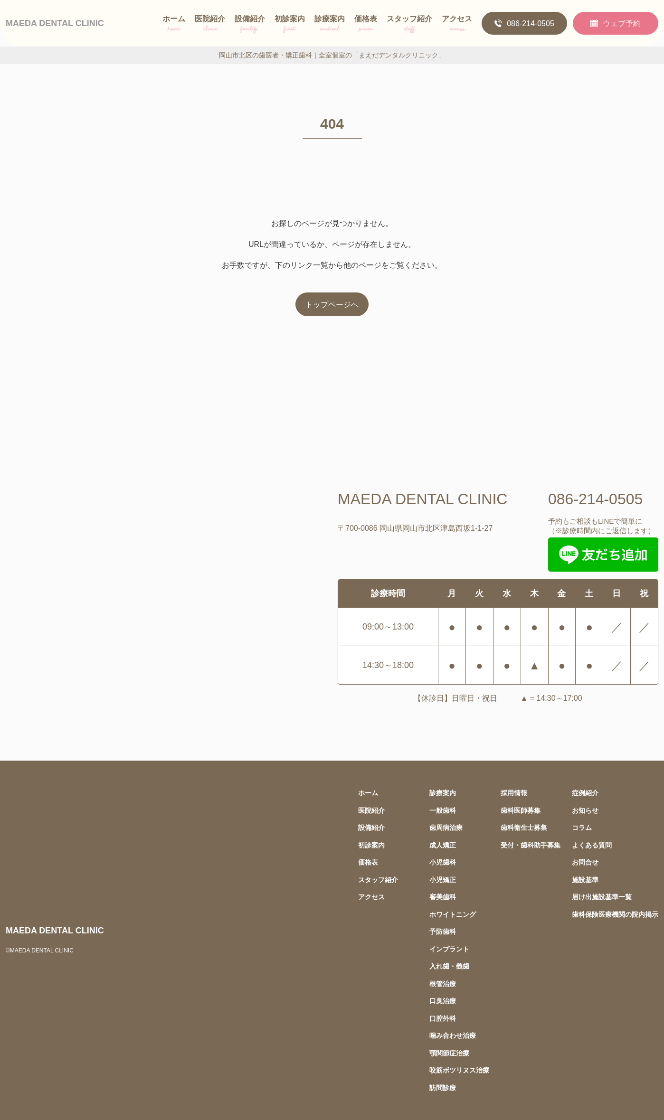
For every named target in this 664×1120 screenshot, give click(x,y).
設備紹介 (250, 25)
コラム (582, 827)
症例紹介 (585, 793)
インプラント (449, 949)
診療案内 (329, 25)
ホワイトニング (452, 914)
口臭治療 (442, 1001)
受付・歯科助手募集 (530, 845)
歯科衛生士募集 (524, 827)
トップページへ (332, 304)
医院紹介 (210, 25)
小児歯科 (442, 862)
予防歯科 (442, 931)
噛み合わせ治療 (452, 1035)
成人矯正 (442, 845)
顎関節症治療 (449, 1053)
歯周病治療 (446, 827)
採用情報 (514, 793)
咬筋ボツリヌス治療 (459, 1070)
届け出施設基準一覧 (602, 897)
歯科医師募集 (521, 810)
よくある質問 (592, 845)
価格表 (365, 25)
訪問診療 (442, 1087)
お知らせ (585, 810)
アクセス (457, 25)
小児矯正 (442, 879)
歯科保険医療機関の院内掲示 (615, 914)
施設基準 (585, 879)
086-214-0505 (524, 23)
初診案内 (290, 25)
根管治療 (442, 983)
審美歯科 (442, 897)
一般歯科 (442, 810)
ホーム (173, 25)
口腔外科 (442, 1018)
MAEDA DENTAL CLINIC (55, 23)
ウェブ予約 (615, 23)
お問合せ (585, 862)
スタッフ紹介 (409, 25)
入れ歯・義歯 (449, 966)
